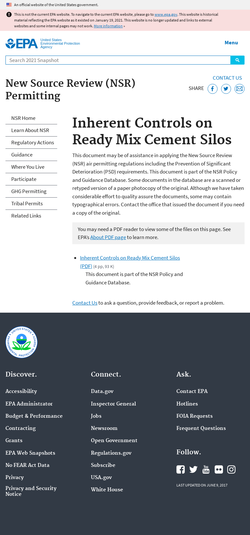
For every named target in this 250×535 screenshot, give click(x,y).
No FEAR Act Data (27, 465)
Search (237, 60)
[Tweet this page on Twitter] (226, 89)
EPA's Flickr (219, 469)
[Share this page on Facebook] (213, 89)
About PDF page (108, 237)
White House (107, 490)
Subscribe (103, 465)
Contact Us (227, 77)
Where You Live (27, 166)
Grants (13, 441)
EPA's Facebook (180, 469)
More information (108, 25)
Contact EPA (192, 392)
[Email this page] (240, 89)
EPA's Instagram (231, 469)
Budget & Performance (34, 416)
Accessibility (21, 392)
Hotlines (187, 404)
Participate (23, 179)
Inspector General (113, 404)
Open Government (114, 441)
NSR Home (23, 117)
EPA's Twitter (193, 469)
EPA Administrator (29, 404)
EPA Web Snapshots (30, 453)
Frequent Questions (201, 429)
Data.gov (102, 392)
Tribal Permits (27, 203)
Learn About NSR (30, 130)
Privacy (14, 478)
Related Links (26, 215)
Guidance (21, 154)
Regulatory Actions (32, 142)
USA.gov (101, 478)
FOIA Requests (194, 416)
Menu (231, 42)
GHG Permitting (29, 191)
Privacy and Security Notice (31, 491)
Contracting (20, 429)
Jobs (96, 416)
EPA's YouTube (206, 469)
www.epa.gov (166, 14)
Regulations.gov (111, 453)
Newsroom (104, 429)
